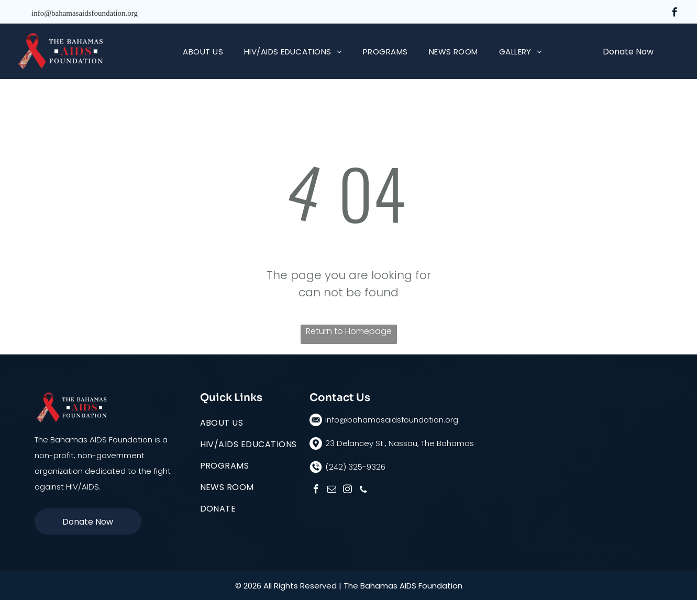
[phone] (363, 490)
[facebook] (674, 13)
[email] (331, 490)
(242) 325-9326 (355, 466)
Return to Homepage (349, 331)
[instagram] (347, 490)
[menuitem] (203, 51)
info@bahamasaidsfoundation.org (84, 13)
